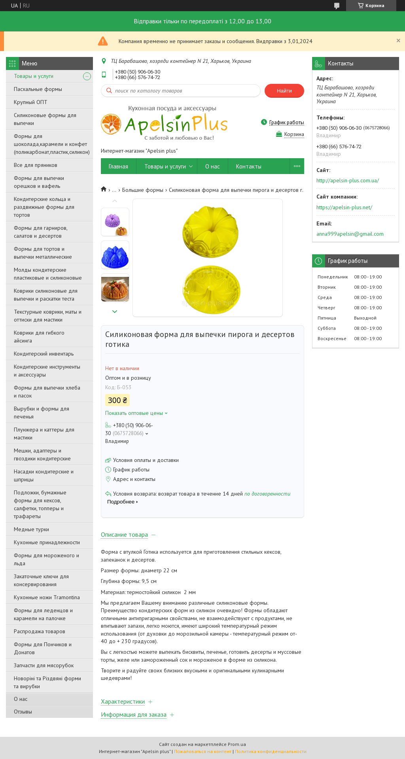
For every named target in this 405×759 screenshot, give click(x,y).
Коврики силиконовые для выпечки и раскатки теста (46, 294)
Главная (118, 166)
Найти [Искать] (284, 91)
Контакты (248, 166)
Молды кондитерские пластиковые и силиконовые (48, 273)
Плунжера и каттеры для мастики (44, 433)
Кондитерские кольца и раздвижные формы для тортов (44, 206)
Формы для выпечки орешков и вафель (39, 181)
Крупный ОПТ (30, 102)
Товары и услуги (33, 75)
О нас (20, 698)
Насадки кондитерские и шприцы (44, 475)
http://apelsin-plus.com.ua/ (347, 180)
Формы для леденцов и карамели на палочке (43, 614)
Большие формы (142, 189)
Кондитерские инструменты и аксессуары (47, 370)
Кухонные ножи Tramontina (47, 597)
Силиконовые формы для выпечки (45, 119)
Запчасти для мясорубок (44, 665)
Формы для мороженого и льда (46, 559)
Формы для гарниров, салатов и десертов (40, 231)
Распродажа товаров (39, 631)
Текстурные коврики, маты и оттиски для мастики (47, 315)
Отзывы (23, 711)
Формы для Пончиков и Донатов (43, 648)
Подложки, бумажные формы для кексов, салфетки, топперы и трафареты (40, 504)
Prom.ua (237, 744)
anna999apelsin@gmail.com (350, 233)
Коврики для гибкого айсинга (39, 336)
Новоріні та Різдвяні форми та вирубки (47, 682)
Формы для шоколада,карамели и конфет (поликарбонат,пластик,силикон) (52, 143)
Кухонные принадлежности (47, 542)
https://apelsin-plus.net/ (344, 207)
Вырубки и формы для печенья (41, 412)
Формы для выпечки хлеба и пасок (47, 391)
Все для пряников (35, 164)
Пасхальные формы (38, 89)
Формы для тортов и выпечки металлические (43, 252)
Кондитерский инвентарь (44, 353)
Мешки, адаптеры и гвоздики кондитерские (42, 454)
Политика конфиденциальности (271, 751)
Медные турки (31, 529)
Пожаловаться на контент (202, 751)
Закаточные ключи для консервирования (41, 580)
